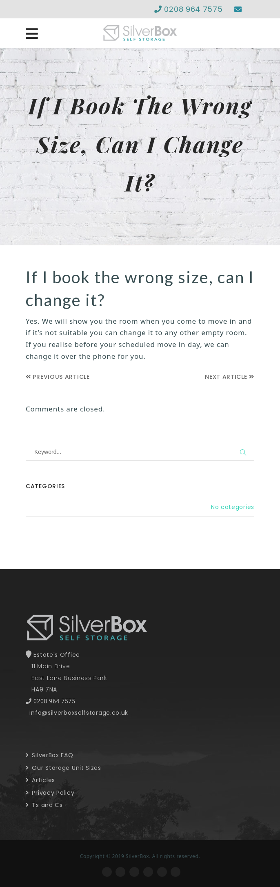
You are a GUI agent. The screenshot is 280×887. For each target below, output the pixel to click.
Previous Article (58, 376)
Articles (40, 780)
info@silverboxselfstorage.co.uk (78, 713)
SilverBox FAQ (49, 755)
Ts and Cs (44, 805)
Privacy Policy (50, 793)
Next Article (229, 376)
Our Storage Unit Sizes (63, 768)
